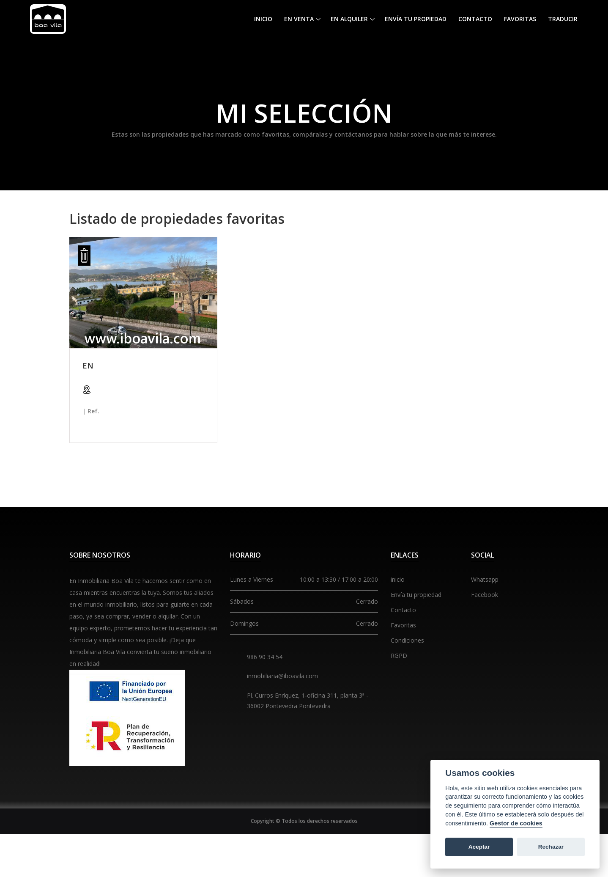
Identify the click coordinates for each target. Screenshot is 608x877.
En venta (299, 19)
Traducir (563, 19)
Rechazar (551, 847)
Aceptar (479, 847)
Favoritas (520, 19)
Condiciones (407, 640)
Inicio (263, 19)
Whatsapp (484, 579)
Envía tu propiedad (415, 19)
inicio (398, 579)
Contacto (475, 19)
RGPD (399, 656)
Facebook (484, 595)
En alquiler (349, 19)
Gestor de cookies (516, 823)
